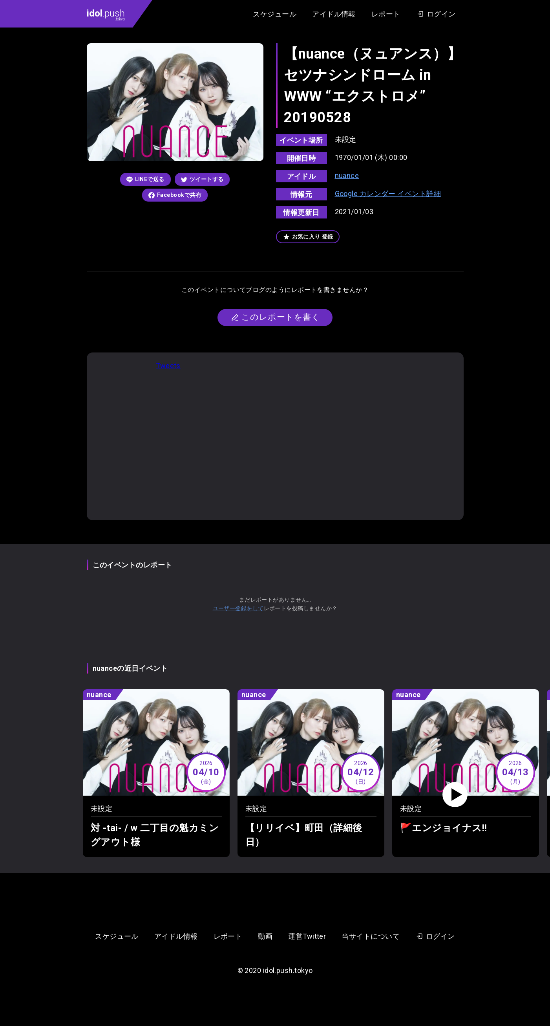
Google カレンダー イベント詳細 (388, 193)
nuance (347, 175)
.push (106, 14)
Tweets (168, 366)
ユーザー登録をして (238, 608)
